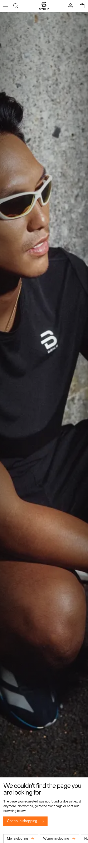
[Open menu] (6, 6)
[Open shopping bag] (82, 6)
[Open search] (16, 6)
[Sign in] (70, 6)
